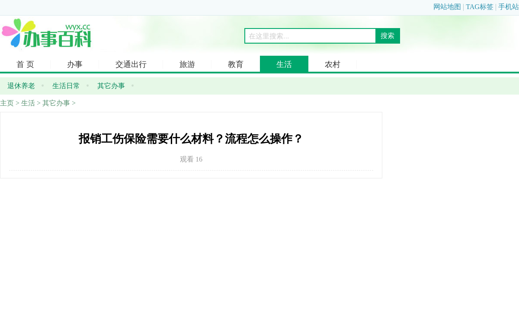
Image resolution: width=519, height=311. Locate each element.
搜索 (387, 35)
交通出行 (131, 64)
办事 (75, 64)
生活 (284, 64)
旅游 (187, 64)
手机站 (508, 6)
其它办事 (56, 103)
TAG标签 (479, 6)
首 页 (25, 64)
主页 (7, 103)
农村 (332, 64)
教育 (235, 64)
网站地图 (447, 6)
